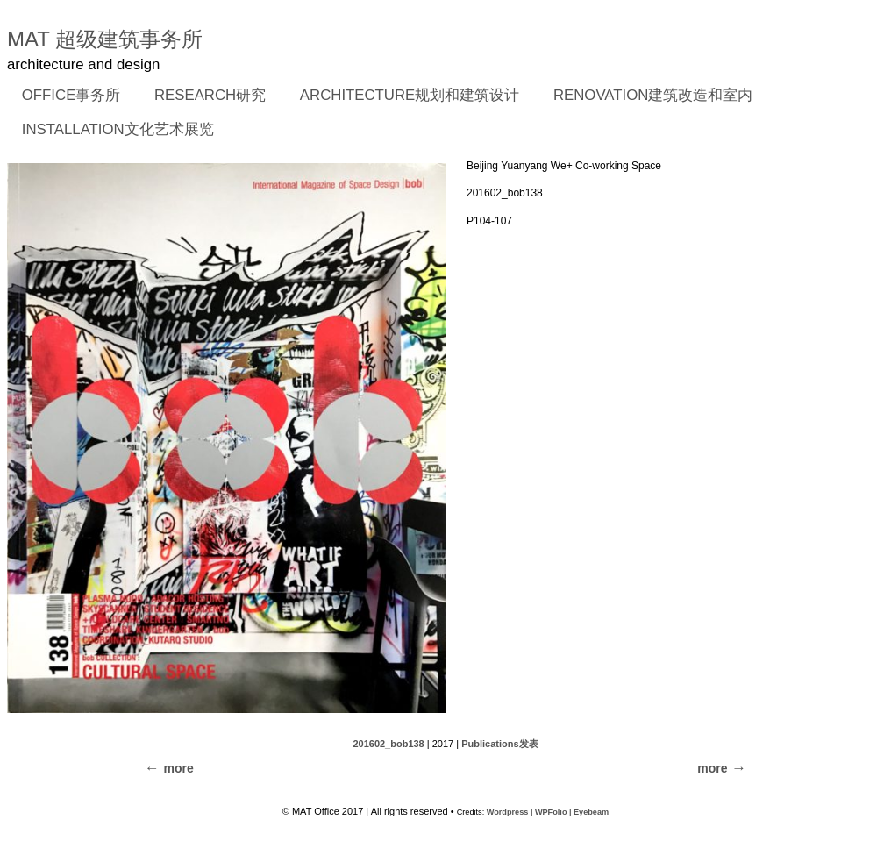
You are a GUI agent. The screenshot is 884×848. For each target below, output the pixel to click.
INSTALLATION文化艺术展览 (118, 129)
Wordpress (508, 812)
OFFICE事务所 (66, 96)
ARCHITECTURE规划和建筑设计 (409, 95)
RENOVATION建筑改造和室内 (652, 95)
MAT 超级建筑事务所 (105, 39)
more (712, 768)
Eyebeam (591, 812)
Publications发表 (499, 743)
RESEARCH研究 (204, 96)
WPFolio (551, 812)
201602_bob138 (388, 743)
